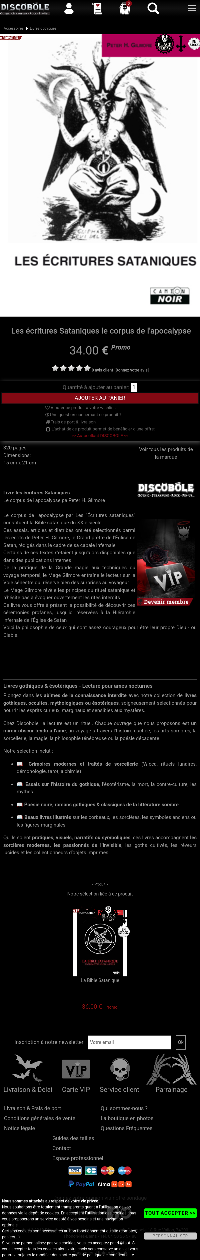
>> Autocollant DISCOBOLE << (99, 435)
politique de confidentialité (110, 1255)
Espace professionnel (77, 1158)
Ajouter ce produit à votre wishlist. (80, 407)
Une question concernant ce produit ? (83, 414)
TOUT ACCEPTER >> (170, 1213)
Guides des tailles (73, 1138)
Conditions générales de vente (39, 1118)
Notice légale (19, 1128)
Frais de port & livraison (70, 421)
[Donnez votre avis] (132, 370)
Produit (100, 884)
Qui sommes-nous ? (124, 1108)
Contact (61, 1148)
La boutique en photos (127, 1118)
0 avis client (102, 370)
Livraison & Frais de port (32, 1108)
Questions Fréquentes (127, 1128)
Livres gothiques (43, 28)
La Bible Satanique (100, 980)
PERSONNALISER (170, 1236)
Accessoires (14, 28)
